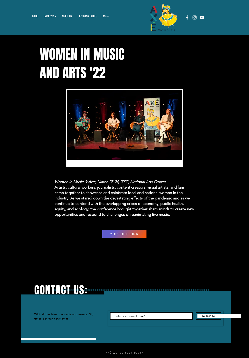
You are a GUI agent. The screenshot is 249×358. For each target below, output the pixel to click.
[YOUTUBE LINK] (124, 234)
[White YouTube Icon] (202, 17)
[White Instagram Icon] (194, 17)
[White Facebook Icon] (187, 17)
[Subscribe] (208, 316)
